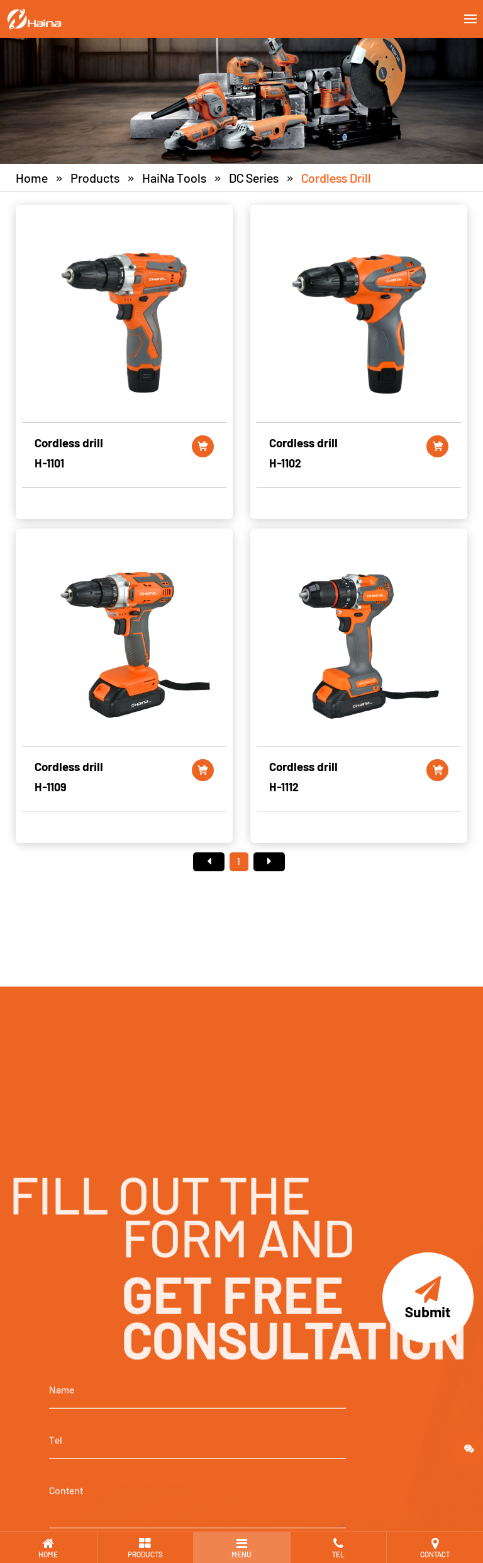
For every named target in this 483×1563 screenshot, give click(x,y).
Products (94, 177)
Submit (427, 1298)
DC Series (254, 177)
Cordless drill (336, 177)
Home (32, 177)
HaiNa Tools (174, 177)
